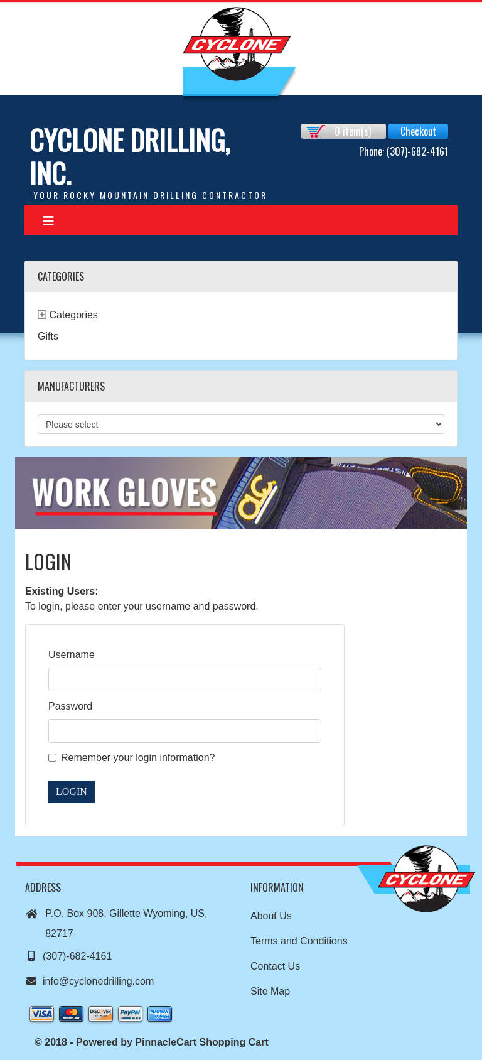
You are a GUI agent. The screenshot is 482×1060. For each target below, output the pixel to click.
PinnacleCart (165, 1042)
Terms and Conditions (299, 941)
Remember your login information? (138, 757)
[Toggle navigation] (48, 220)
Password (70, 706)
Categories (73, 315)
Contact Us (275, 966)
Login (71, 791)
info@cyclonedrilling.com (89, 981)
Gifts (48, 336)
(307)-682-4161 (68, 956)
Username (71, 654)
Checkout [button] (418, 131)
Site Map (270, 991)
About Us (271, 916)
